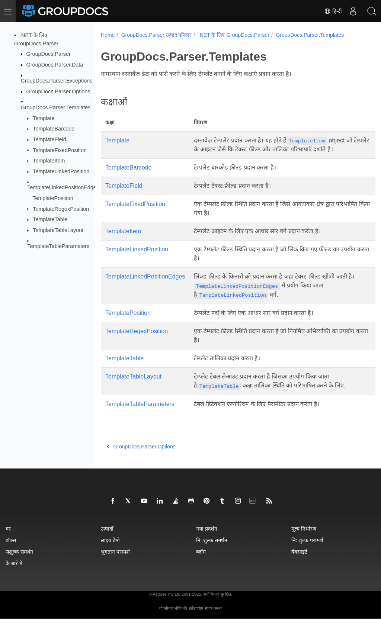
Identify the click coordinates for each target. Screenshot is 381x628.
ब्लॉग (201, 560)
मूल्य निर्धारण (303, 537)
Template (43, 118)
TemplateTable (50, 219)
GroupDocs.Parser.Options (58, 91)
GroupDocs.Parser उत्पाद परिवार (156, 35)
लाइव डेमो (110, 549)
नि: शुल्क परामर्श (307, 549)
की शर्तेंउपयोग (193, 617)
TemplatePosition (52, 198)
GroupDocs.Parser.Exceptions (57, 81)
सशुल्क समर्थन (19, 560)
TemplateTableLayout (58, 230)
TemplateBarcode (53, 129)
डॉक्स (11, 549)
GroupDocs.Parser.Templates (56, 107)
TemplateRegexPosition (61, 209)
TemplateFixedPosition (60, 150)
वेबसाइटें (299, 560)
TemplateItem (49, 161)
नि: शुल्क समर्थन (211, 549)
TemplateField (49, 139)
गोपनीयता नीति (170, 617)
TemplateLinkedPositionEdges (63, 187)
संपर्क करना (213, 617)
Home (108, 35)
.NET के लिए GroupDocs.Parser (233, 35)
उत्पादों (107, 537)
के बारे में (14, 572)
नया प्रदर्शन (206, 537)
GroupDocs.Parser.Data (54, 65)
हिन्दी (333, 11)
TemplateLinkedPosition (61, 171)
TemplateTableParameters (58, 246)
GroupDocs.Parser (48, 54)
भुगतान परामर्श (115, 560)
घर (8, 537)
